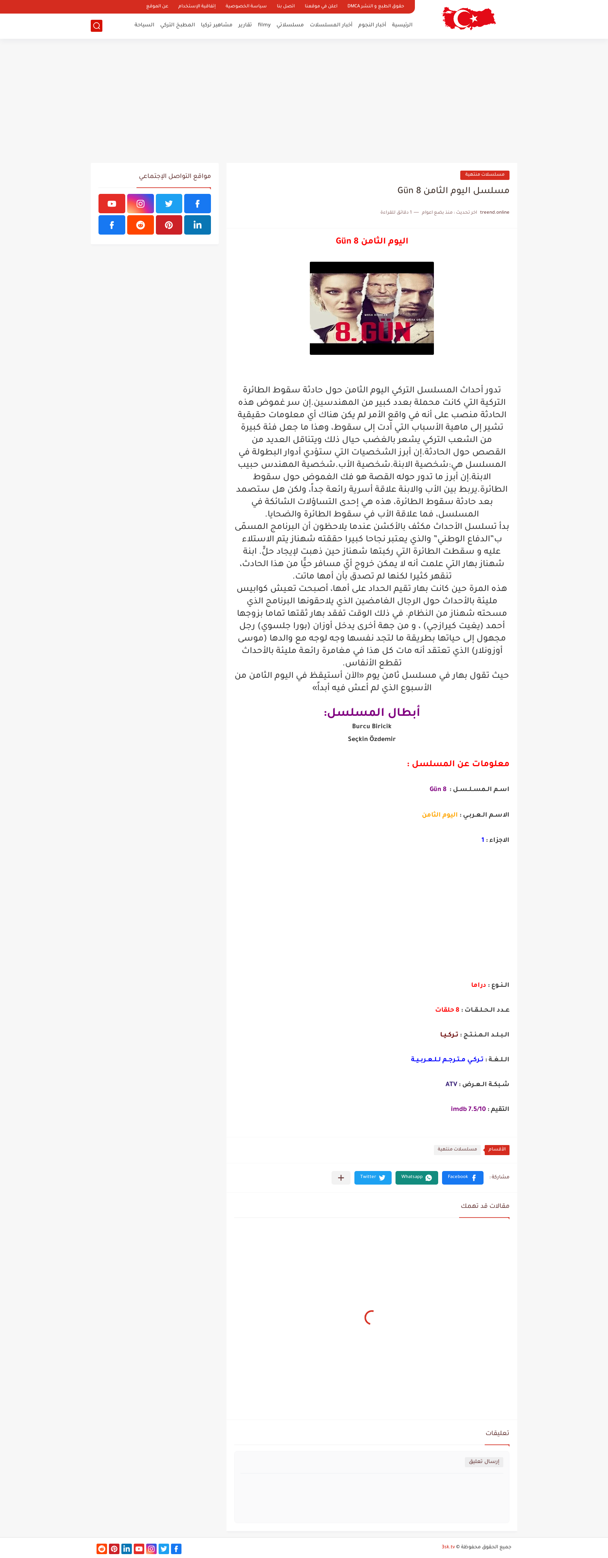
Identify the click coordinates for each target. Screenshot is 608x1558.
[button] (463, 1178)
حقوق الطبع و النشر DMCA (375, 6)
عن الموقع (157, 6)
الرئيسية (402, 25)
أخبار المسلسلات (331, 25)
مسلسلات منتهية (484, 175)
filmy (264, 25)
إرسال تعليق (484, 1462)
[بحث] (96, 26)
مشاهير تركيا (217, 25)
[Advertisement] (304, 101)
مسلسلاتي (290, 25)
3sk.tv (448, 1547)
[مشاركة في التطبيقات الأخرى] (341, 1178)
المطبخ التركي (177, 25)
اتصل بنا (286, 6)
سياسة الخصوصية (246, 6)
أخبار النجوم (372, 25)
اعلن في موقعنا (321, 6)
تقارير (245, 25)
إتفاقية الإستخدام (197, 6)
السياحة (144, 25)
